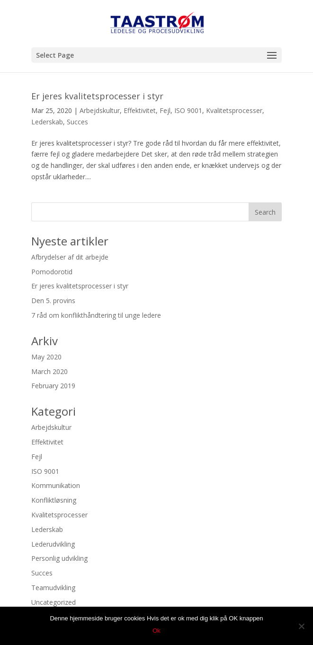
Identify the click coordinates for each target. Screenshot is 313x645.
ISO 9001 (188, 110)
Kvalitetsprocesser (234, 110)
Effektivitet (140, 110)
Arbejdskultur (100, 110)
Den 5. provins (53, 300)
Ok (156, 630)
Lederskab (47, 121)
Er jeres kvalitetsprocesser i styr (97, 96)
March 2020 (49, 371)
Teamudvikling (53, 587)
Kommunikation (55, 485)
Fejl (165, 110)
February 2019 (53, 385)
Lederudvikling (53, 544)
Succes (77, 121)
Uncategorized (53, 602)
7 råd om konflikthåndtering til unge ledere (96, 315)
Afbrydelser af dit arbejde (69, 257)
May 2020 (46, 356)
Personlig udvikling (59, 558)
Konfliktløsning (53, 500)
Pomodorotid (51, 271)
